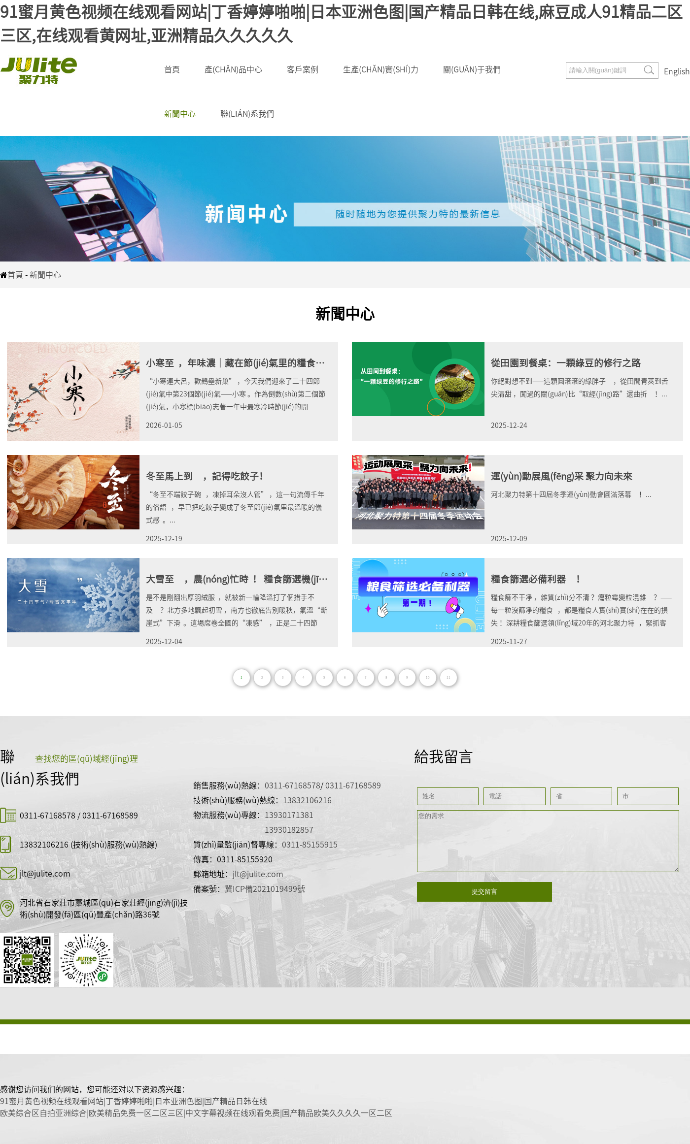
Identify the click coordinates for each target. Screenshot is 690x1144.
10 (428, 677)
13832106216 (44, 845)
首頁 (172, 69)
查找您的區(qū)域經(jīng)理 (86, 758)
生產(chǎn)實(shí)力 (380, 69)
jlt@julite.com (45, 874)
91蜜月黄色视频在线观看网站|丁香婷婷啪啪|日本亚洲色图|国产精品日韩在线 (133, 1101)
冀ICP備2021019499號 (265, 889)
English (677, 71)
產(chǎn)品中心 (233, 69)
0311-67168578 (48, 815)
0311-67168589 (110, 815)
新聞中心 (180, 114)
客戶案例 (302, 69)
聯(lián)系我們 (247, 114)
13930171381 (289, 815)
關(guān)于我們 (472, 69)
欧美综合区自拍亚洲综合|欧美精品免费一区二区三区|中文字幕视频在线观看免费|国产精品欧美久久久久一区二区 (196, 1113)
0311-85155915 (310, 845)
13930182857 (289, 830)
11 (448, 677)
